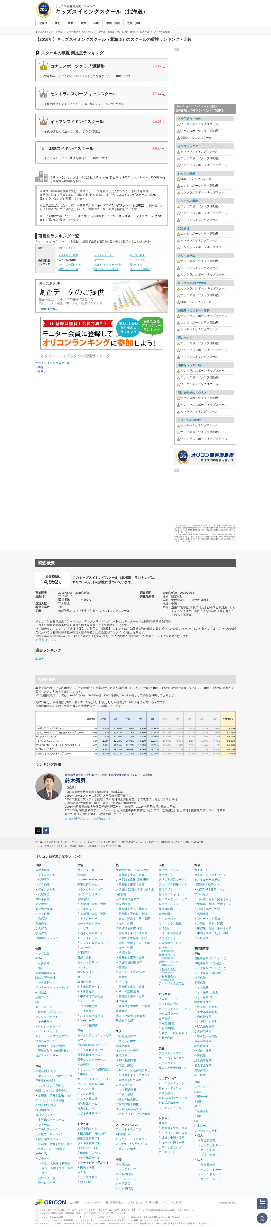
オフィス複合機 (87, 1098)
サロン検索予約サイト (173, 1067)
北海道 (123, 908)
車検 (80, 1030)
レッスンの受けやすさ (70, 264)
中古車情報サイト (88, 986)
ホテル (81, 1172)
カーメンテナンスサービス (94, 1035)
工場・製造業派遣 (170, 933)
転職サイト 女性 (169, 894)
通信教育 (121, 1001)
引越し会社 (84, 957)
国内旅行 (86, 1133)
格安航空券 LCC (87, 1148)
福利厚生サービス (88, 1103)
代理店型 (43, 879)
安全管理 (99, 260)
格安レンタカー (87, 972)
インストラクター (104, 255)
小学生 (42, 371)
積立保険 (200, 1075)
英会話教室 (123, 1046)
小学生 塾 (122, 981)
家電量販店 (123, 1164)
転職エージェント (170, 904)
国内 (83, 1167)
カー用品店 (123, 1183)
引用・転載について (157, 1202)
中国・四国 (66, 1168)
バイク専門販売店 (91, 1016)
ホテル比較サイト (88, 1143)
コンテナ (86, 947)
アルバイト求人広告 (171, 983)
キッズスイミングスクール (52, 363)
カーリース (84, 976)
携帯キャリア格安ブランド (211, 875)
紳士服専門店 (124, 1174)
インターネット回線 (207, 918)
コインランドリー (88, 894)
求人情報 (176, 1202)
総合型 (84, 1064)
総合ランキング (67, 247)
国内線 (84, 1152)
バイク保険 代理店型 (207, 973)
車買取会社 (84, 981)
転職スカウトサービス (173, 899)
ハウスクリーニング (90, 889)
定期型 (213, 1007)
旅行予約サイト (87, 1128)
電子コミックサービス (91, 1059)
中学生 (134, 1006)
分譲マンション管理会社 (51, 1090)
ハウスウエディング (171, 1083)
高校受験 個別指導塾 (129, 928)
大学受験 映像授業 (127, 899)
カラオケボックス (170, 1147)
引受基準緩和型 (207, 1011)
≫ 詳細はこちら (45, 639)
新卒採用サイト (169, 956)
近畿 (61, 1095)
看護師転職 (166, 908)
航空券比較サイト (88, 1138)
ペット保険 (42, 913)
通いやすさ (136, 264)
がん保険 (41, 928)
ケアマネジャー (143, 1075)
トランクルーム (87, 938)
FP (120, 1060)
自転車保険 (42, 899)
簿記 (130, 1065)
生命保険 (41, 918)
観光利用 (86, 1182)
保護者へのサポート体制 (107, 264)
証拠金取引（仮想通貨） (54, 1050)
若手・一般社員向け (174, 1033)
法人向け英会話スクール (131, 1109)
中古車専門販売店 (91, 996)
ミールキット (85, 908)
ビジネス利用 (88, 1177)
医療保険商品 (202, 1002)
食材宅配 (83, 899)
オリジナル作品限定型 (94, 1069)
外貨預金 (41, 992)
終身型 (201, 1007)
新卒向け (167, 1037)
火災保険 (41, 904)
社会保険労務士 (140, 1070)
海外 (91, 1167)
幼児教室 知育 (125, 1020)
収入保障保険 (205, 1026)
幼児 (41, 367)
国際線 (96, 1152)
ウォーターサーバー (90, 870)
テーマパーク (167, 1152)
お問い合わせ (135, 1202)
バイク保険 (42, 884)
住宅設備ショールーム (49, 1119)
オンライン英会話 (127, 1050)
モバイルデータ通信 (207, 879)
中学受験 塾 (123, 952)
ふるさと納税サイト (90, 933)
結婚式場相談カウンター (174, 1097)
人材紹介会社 (167, 971)
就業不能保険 (202, 1041)
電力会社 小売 (86, 1108)
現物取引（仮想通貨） (52, 1046)
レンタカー (84, 967)
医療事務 (131, 1060)
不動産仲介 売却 (45, 1071)
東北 (44, 1163)
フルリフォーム (48, 1129)
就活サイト (166, 875)
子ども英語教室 (126, 1036)
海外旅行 (100, 1133)
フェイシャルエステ (171, 1058)
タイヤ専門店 (124, 1188)
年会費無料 (45, 1021)
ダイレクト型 (46, 875)
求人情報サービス (170, 943)
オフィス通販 (85, 1093)
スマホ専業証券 (45, 973)
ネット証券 (42, 953)
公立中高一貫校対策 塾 (130, 972)
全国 (181, 1142)
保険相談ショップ (46, 938)
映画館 (163, 1123)
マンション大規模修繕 (49, 1100)
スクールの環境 (188, 201)
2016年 (40, 658)
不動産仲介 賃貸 (45, 1105)
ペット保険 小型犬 (206, 992)
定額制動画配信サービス (93, 1045)
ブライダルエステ (170, 1053)
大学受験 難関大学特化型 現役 (135, 889)
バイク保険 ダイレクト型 (210, 968)
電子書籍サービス (88, 1054)
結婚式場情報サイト (171, 1102)
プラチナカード (211, 1154)
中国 (229, 904)
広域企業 (203, 913)
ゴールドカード (48, 1031)
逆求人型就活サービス (173, 879)
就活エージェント (170, 870)
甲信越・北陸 (138, 913)
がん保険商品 (202, 1031)
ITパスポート (138, 1079)
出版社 (84, 1074)
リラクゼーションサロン (131, 1139)
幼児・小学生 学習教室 (130, 1016)
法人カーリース (169, 999)
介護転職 (164, 913)
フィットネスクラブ (129, 1129)
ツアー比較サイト (88, 1157)
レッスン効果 (137, 255)
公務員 (123, 1079)
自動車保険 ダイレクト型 (210, 958)
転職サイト (166, 889)
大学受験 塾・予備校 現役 (132, 870)
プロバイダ (201, 894)
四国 (200, 908)
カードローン (44, 1007)
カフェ (81, 1040)
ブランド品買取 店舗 (90, 1084)
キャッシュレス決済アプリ (52, 1036)
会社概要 (75, 1202)
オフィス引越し (87, 1088)
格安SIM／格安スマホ (208, 884)
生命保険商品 (202, 1016)
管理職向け (169, 1028)
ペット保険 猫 (203, 997)
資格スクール (124, 1084)
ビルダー (43, 1158)
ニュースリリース (92, 1202)
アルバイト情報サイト (173, 884)
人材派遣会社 (167, 978)
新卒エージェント (170, 963)
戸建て (59, 1076)
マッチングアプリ (170, 1107)
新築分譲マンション (48, 1139)
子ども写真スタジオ (90, 1049)
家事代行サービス (88, 884)
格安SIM (202, 889)
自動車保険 (42, 870)
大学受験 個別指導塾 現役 (132, 879)
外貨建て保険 (202, 1050)
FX (37, 1002)
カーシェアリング (88, 962)
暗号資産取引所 (45, 1041)
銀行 (41, 968)
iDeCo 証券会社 (45, 977)
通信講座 (121, 1055)
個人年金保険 (202, 1065)
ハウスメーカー (48, 1178)
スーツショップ (126, 1179)
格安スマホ (218, 889)
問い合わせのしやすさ (106, 269)
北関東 (54, 1163)
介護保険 (200, 1055)
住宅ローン (42, 997)
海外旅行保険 (44, 908)
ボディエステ (167, 1063)
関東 (184, 1128)
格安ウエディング (170, 1088)
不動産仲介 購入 (45, 1080)
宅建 (121, 1065)
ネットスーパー (87, 918)
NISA (38, 958)
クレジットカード (46, 1016)
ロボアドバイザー (46, 1055)
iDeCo (198, 1106)
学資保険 (41, 933)
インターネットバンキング (52, 987)
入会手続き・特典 (68, 255)
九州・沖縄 (126, 923)
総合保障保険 (202, 1060)
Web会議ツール (169, 1013)
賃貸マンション (45, 1114)
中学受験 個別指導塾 (129, 962)
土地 (69, 1076)
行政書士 (124, 1075)
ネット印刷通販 (169, 1003)
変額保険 (200, 1070)
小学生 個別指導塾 (127, 991)
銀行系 (42, 1011)
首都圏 (42, 1095)
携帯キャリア (202, 870)
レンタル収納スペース (94, 943)
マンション (45, 1076)
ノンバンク (56, 1011)
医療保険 (41, 923)
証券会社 (43, 963)
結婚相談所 (166, 1093)
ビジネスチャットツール (174, 1008)
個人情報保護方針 (115, 1202)
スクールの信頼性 (140, 269)
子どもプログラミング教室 (133, 1114)
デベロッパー (46, 1182)
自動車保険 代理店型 (207, 963)
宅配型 (84, 952)
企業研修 (164, 1018)
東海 (52, 1095)
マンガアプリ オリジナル (93, 1079)
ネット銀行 (42, 982)
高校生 (123, 1006)
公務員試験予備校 (127, 1104)
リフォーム (42, 1124)
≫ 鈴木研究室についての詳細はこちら (90, 818)
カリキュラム (137, 260)
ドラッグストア (126, 1169)
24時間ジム (123, 1134)
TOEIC (123, 1070)
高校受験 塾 (123, 904)
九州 (69, 1095)
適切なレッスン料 (68, 269)
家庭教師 (121, 1011)
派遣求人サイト (169, 938)
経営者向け (169, 1023)
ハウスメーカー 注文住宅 (50, 1149)
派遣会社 (164, 928)
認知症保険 (201, 1046)
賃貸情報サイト (45, 1110)
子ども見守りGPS (89, 1113)
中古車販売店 (85, 991)
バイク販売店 (85, 1011)
